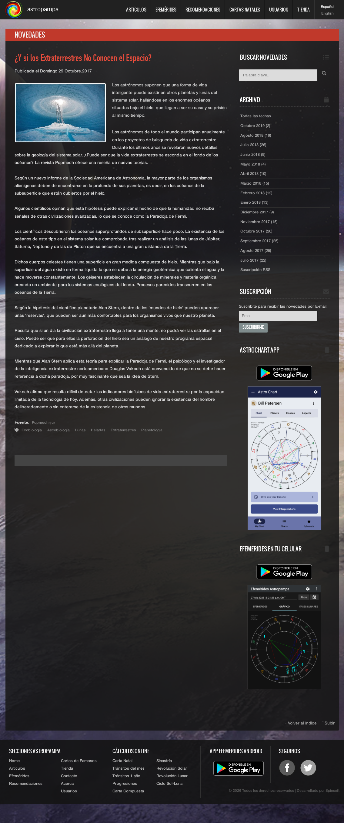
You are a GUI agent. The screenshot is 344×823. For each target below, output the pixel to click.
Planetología (167, 432)
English (327, 13)
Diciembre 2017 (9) (258, 222)
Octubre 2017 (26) (258, 243)
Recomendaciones (202, 9)
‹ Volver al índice (302, 739)
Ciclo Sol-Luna (169, 802)
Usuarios (278, 9)
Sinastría (164, 776)
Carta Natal (122, 776)
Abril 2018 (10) (254, 181)
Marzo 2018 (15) (256, 191)
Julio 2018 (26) (254, 150)
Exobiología (33, 432)
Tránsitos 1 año (126, 793)
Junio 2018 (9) (254, 160)
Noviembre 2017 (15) (260, 232)
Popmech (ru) (45, 425)
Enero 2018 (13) (255, 212)
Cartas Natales (244, 9)
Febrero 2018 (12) (257, 201)
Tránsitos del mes (128, 785)
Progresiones (124, 802)
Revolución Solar (171, 785)
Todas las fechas (256, 119)
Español (327, 7)
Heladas (106, 432)
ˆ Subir (329, 739)
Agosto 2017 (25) (256, 263)
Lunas (86, 432)
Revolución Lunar (172, 793)
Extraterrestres (134, 432)
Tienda (303, 9)
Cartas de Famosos (79, 776)
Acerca (67, 802)
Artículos (136, 9)
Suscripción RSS (256, 284)
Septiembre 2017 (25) (261, 253)
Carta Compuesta (128, 810)
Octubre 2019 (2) (257, 129)
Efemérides (165, 9)
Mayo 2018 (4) (254, 171)
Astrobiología (62, 432)
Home (14, 776)
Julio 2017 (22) (254, 274)
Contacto (69, 793)
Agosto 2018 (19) (256, 140)
